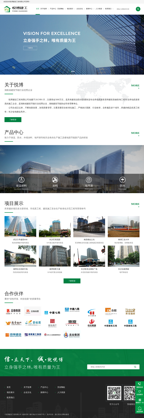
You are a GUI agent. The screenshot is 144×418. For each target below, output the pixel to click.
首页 (37, 9)
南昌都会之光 (89, 240)
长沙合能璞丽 (123, 269)
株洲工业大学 (123, 240)
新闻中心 (90, 9)
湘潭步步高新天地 (20, 269)
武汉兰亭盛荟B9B (20, 240)
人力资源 (100, 9)
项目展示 (71, 9)
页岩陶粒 (61, 9)
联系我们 (109, 9)
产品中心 (53, 9)
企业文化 (80, 9)
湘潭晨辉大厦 (54, 269)
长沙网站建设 (64, 414)
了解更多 (13, 120)
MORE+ (135, 86)
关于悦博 (44, 9)
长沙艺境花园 (54, 240)
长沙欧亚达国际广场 (89, 269)
